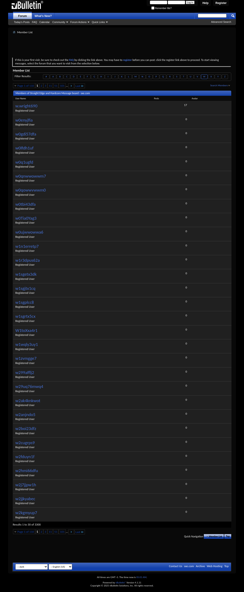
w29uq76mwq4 (29, 386)
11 (50, 85)
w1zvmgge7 (25, 358)
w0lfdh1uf (24, 148)
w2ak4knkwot (27, 400)
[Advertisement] (122, 45)
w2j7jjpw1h (25, 484)
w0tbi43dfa (25, 204)
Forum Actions (78, 22)
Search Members (219, 85)
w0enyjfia (24, 120)
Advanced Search (221, 21)
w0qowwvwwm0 (30, 190)
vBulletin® (121, 582)
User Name (22, 98)
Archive (200, 566)
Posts (156, 98)
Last (79, 86)
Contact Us (175, 566)
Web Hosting (214, 566)
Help (205, 3)
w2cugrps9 (25, 442)
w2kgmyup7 (26, 512)
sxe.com (189, 566)
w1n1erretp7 (27, 246)
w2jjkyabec (25, 498)
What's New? (43, 16)
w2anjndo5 (25, 414)
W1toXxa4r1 (26, 330)
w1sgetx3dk (26, 274)
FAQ (34, 22)
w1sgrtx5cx (25, 316)
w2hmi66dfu (26, 470)
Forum (22, 16)
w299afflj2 (24, 372)
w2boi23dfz (25, 428)
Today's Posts (22, 22)
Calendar (44, 22)
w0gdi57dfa (25, 134)
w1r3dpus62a (27, 260)
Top (228, 536)
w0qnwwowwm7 (30, 176)
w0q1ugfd (24, 162)
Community (58, 22)
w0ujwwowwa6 (29, 232)
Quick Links (98, 22)
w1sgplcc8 (24, 302)
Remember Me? (161, 8)
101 (62, 85)
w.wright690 (26, 106)
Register (221, 3)
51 (55, 85)
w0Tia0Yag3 (25, 218)
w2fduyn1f (25, 456)
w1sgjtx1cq (25, 288)
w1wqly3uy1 (26, 344)
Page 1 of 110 (25, 85)
